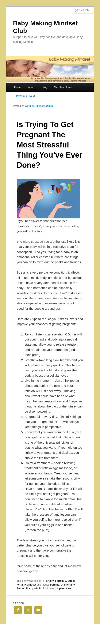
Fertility (49, 580)
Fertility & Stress (65, 580)
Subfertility (23, 588)
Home (18, 87)
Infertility (69, 584)
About (31, 87)
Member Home (63, 87)
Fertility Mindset (26, 584)
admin (49, 106)
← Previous (20, 96)
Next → (33, 96)
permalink (65, 588)
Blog (44, 87)
